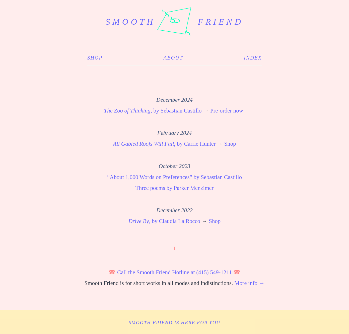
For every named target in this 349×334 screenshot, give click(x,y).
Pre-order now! (227, 110)
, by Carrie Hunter (164, 144)
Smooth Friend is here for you (175, 322)
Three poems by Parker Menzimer (174, 188)
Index (253, 58)
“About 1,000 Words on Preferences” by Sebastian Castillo (174, 177)
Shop (95, 58)
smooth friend (174, 21)
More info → (249, 283)
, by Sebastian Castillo (152, 110)
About (173, 58)
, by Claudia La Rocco (164, 221)
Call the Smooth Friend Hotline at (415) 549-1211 (174, 272)
